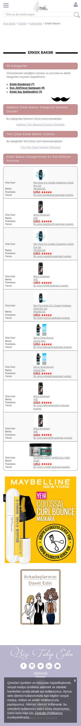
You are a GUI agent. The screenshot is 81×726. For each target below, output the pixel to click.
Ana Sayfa (9, 23)
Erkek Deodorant (20, 84)
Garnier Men (39, 341)
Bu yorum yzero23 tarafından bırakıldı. (51, 318)
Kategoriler (36, 23)
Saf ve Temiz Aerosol (43, 338)
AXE (35, 218)
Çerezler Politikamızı (49, 713)
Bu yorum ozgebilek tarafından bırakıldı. (52, 256)
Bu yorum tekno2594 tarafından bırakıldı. (53, 438)
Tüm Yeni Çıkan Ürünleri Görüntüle (40, 147)
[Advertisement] (40, 38)
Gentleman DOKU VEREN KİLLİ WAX (51, 458)
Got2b (36, 461)
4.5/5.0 (43, 402)
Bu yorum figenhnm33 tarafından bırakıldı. (53, 224)
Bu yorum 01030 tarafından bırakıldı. (50, 286)
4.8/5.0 (43, 315)
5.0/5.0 (43, 192)
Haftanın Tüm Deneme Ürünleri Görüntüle (40, 124)
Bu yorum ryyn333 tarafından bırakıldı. (51, 467)
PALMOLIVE (39, 189)
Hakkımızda (40, 673)
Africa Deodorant (41, 215)
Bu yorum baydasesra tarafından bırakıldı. (53, 195)
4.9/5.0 (43, 282)
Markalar (40, 676)
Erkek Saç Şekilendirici (24, 91)
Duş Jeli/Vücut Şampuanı (25, 87)
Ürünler (22, 23)
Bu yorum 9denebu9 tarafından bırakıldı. (52, 347)
